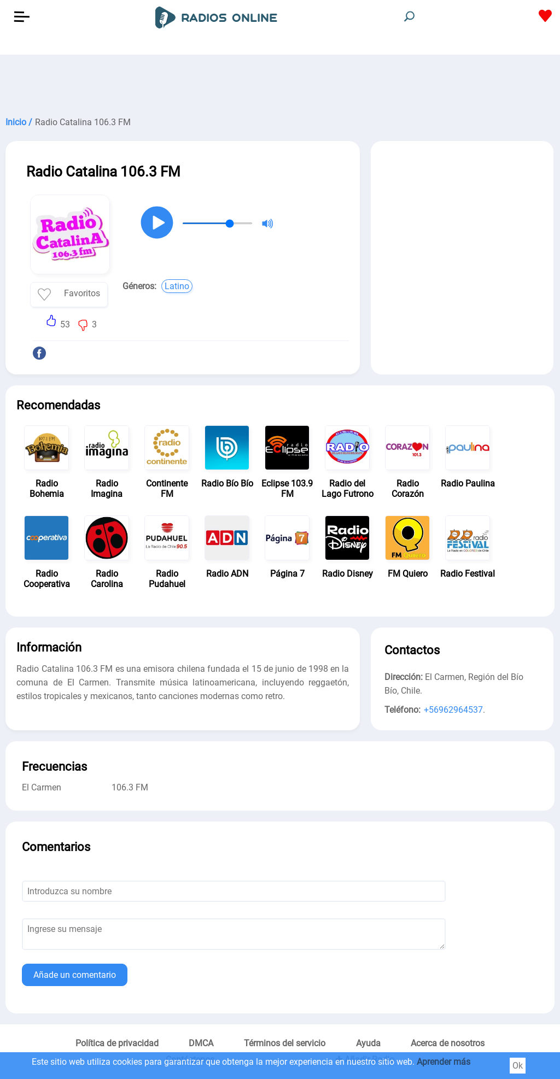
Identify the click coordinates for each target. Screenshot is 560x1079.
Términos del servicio (284, 1043)
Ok (517, 1065)
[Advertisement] (280, 82)
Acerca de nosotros (448, 1043)
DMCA (201, 1043)
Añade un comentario (74, 975)
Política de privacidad (117, 1043)
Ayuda (368, 1043)
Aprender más (443, 1062)
